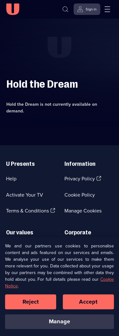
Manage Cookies (83, 210)
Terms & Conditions (27, 210)
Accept (88, 304)
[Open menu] (107, 9)
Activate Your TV (24, 194)
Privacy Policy (79, 178)
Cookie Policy (79, 194)
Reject (31, 304)
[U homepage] (12, 9)
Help (11, 178)
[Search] (65, 9)
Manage (59, 323)
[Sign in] (87, 9)
